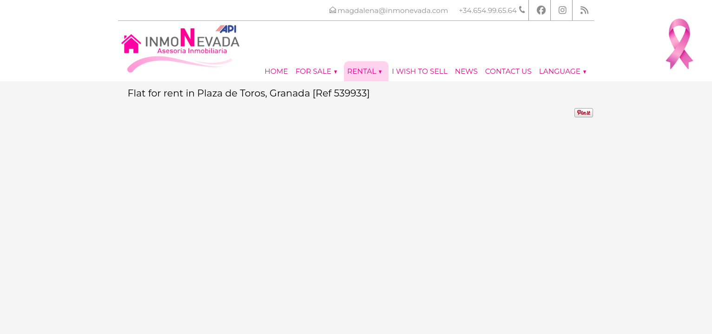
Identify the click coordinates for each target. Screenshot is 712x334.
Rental (364, 71)
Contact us (508, 71)
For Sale (316, 71)
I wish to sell (419, 71)
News (466, 71)
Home (276, 71)
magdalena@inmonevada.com (392, 10)
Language (562, 71)
